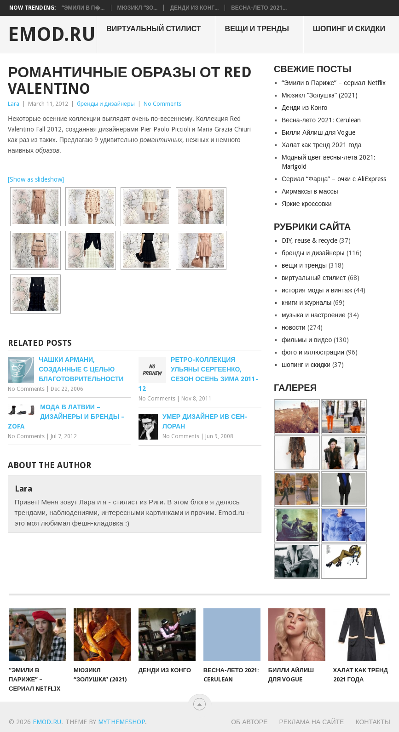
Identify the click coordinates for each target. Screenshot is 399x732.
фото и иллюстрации (313, 352)
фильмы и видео (307, 339)
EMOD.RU (52, 34)
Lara (13, 103)
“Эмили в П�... (83, 8)
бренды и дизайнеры (106, 103)
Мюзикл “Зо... (137, 8)
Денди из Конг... (194, 8)
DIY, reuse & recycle (309, 240)
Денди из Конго (305, 107)
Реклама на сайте (311, 722)
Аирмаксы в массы (310, 191)
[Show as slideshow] (36, 179)
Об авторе (249, 722)
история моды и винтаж (317, 290)
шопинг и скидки (349, 28)
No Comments (162, 103)
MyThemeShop (121, 722)
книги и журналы (306, 302)
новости (294, 327)
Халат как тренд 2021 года (322, 145)
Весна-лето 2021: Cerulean (321, 120)
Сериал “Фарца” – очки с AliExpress (334, 179)
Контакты (372, 722)
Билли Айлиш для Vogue (318, 132)
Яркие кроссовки (307, 203)
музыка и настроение (314, 315)
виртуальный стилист (153, 28)
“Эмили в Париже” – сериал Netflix (334, 82)
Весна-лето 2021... (258, 8)
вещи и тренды (257, 28)
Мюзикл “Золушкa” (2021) (320, 95)
